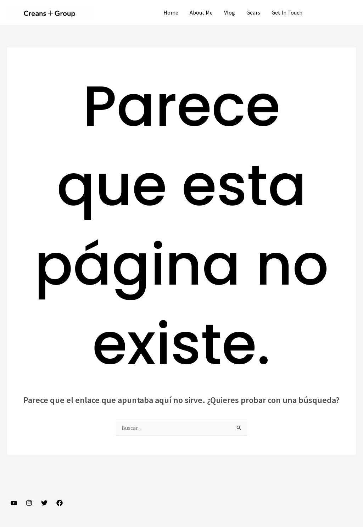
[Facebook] (59, 503)
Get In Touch (287, 12)
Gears (253, 12)
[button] (335, 12)
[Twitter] (44, 503)
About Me (201, 12)
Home (170, 12)
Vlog (229, 12)
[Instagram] (29, 503)
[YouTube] (14, 503)
